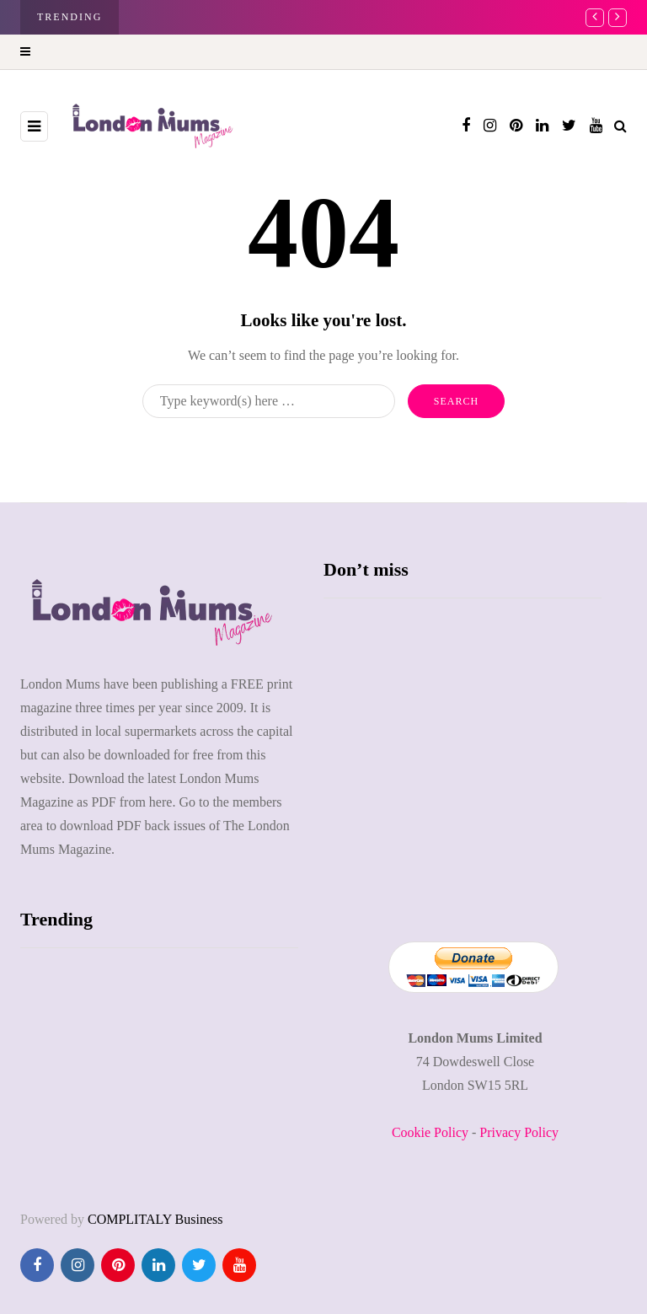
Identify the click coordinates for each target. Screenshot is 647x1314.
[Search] (268, 401)
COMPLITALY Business (155, 1219)
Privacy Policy (519, 1132)
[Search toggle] (620, 126)
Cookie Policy (430, 1132)
